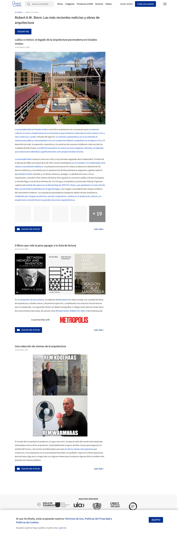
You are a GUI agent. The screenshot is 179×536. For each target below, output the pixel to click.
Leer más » (99, 229)
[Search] (43, 4)
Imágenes (70, 4)
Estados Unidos (41, 129)
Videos (108, 4)
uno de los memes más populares (78, 449)
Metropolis (62, 299)
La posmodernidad (23, 129)
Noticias (99, 4)
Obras (60, 4)
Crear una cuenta (145, 4)
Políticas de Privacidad (97, 519)
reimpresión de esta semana (32, 299)
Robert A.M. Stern (77, 310)
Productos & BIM (85, 4)
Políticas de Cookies (27, 522)
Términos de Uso (74, 519)
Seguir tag (23, 31)
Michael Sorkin (62, 310)
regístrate (62, 528)
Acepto (156, 520)
